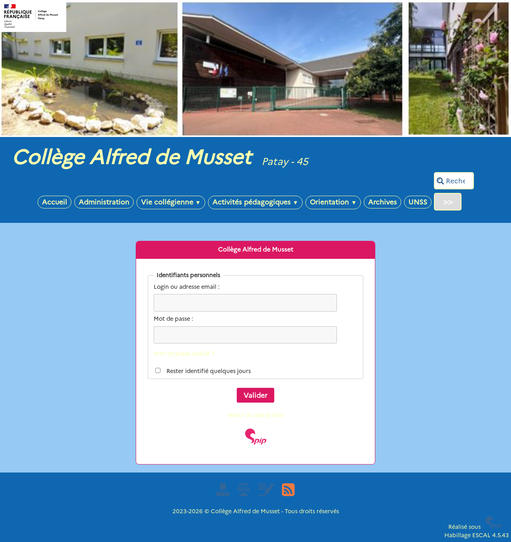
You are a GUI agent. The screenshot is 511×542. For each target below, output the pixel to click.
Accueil (54, 202)
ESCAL (481, 535)
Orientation (333, 202)
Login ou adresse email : (187, 286)
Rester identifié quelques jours (208, 371)
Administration (104, 202)
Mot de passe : (173, 318)
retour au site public (255, 415)
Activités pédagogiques (255, 202)
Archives (382, 202)
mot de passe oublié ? (184, 353)
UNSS (417, 202)
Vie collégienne (171, 202)
